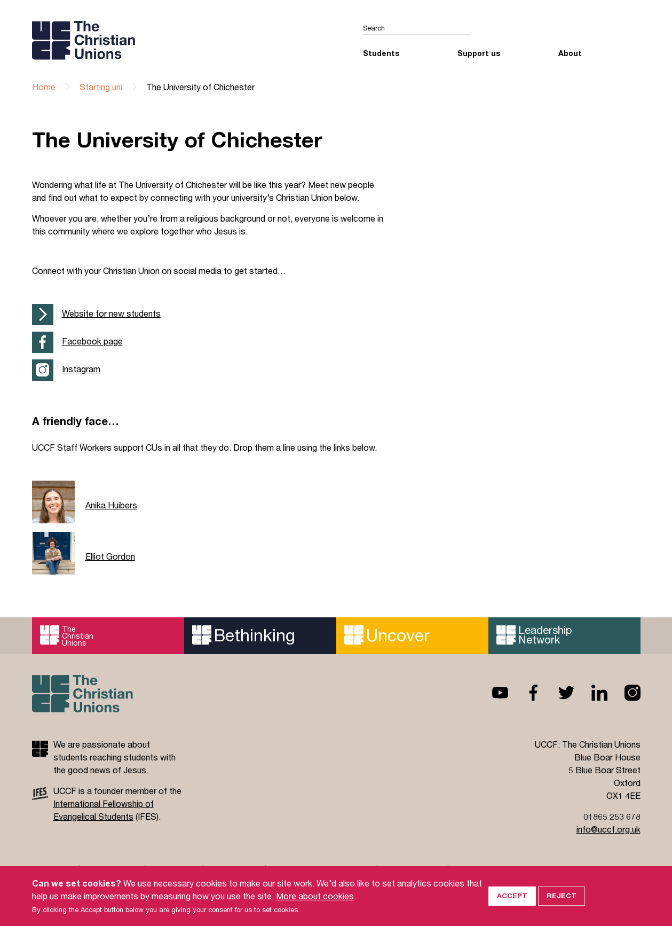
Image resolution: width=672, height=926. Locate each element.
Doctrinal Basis (412, 870)
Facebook (524, 693)
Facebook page (92, 341)
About (570, 53)
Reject (561, 907)
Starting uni (101, 87)
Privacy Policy (112, 870)
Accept (512, 907)
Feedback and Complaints (321, 870)
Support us (478, 53)
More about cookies (315, 906)
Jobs (463, 870)
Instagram (81, 369)
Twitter (557, 693)
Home (44, 87)
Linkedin (590, 693)
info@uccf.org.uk (608, 829)
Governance (174, 870)
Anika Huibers (111, 505)
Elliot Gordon (110, 556)
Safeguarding (234, 870)
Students (381, 53)
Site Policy (52, 870)
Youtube (491, 693)
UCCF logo (124, 40)
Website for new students (111, 313)
